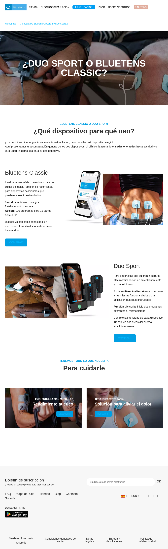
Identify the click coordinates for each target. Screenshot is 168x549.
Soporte (10, 498)
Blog (58, 494)
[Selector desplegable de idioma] (124, 496)
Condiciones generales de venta (60, 540)
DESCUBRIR (65, 414)
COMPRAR (16, 242)
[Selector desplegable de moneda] (136, 496)
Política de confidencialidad (146, 540)
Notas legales (89, 540)
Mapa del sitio (25, 494)
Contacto (72, 494)
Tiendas (44, 494)
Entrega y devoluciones (114, 540)
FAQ (8, 494)
